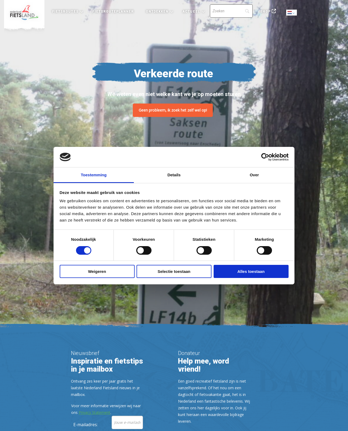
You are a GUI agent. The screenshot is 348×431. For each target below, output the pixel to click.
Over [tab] (254, 175)
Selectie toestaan (174, 271)
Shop (265, 11)
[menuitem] (24, 12)
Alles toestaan (251, 271)
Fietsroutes (65, 11)
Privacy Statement (94, 412)
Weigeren (97, 271)
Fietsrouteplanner (113, 11)
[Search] (231, 11)
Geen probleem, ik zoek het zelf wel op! (173, 110)
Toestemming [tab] (94, 175)
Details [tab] (173, 175)
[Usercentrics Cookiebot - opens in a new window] (265, 157)
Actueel (191, 11)
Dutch (292, 13)
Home (24, 12)
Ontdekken (157, 11)
